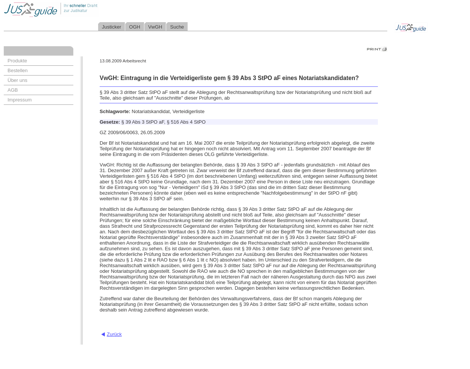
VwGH (155, 27)
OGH (134, 27)
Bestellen (17, 70)
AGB (13, 90)
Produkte (17, 61)
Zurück (114, 334)
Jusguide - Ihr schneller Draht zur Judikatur (75, 9)
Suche (177, 27)
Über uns (17, 80)
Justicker (111, 27)
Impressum (20, 100)
